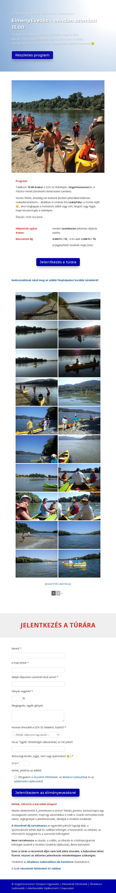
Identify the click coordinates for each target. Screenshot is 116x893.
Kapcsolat (68, 888)
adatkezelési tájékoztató (28, 781)
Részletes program (32, 55)
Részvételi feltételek (74, 884)
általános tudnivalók (73, 777)
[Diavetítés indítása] (58, 584)
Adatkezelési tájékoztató (43, 888)
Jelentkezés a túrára (58, 262)
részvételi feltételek (44, 777)
